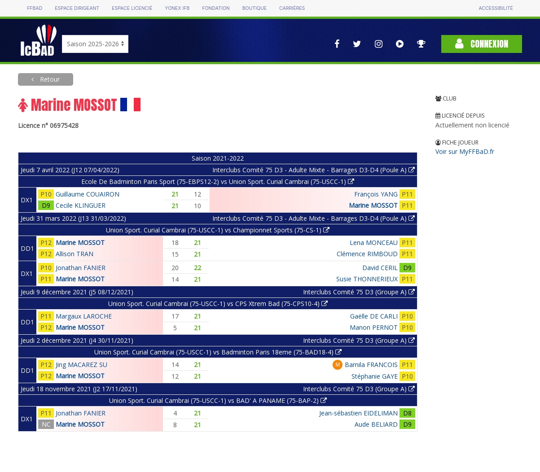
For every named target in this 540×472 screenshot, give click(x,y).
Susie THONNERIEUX (367, 279)
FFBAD (34, 8)
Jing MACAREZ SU (81, 364)
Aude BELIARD (376, 424)
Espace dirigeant (77, 8)
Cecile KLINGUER (80, 205)
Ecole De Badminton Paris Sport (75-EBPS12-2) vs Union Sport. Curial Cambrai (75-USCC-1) (217, 181)
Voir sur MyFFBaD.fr (464, 151)
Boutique (254, 8)
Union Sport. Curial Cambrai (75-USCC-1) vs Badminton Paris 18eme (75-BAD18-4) (218, 352)
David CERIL (380, 267)
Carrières (292, 8)
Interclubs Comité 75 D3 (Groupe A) (359, 292)
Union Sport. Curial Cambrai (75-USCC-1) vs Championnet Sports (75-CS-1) (217, 230)
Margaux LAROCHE (84, 316)
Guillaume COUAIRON (87, 194)
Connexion (481, 44)
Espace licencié (132, 8)
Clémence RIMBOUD (367, 253)
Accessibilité (496, 8)
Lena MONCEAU (374, 242)
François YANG (376, 194)
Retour (49, 79)
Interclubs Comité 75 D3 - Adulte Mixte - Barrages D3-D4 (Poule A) (313, 170)
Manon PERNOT (374, 327)
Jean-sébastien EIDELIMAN (358, 413)
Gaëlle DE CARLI (374, 316)
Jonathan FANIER (80, 267)
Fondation (215, 8)
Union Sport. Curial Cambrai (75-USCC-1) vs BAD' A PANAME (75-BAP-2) (218, 400)
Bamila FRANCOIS (371, 364)
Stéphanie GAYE (374, 376)
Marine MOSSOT (373, 205)
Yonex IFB (177, 8)
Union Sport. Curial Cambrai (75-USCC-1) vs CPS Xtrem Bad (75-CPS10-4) (218, 303)
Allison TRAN (74, 253)
